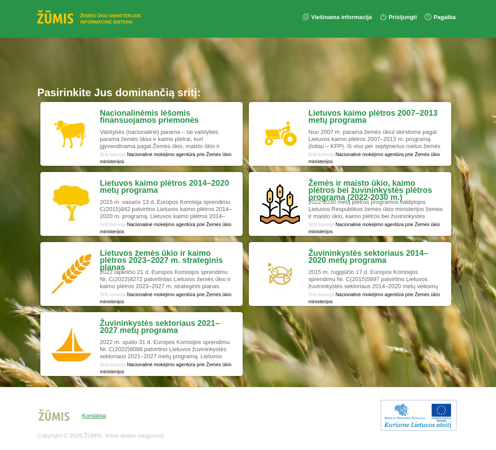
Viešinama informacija (342, 17)
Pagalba (444, 17)
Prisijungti (403, 17)
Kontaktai (94, 415)
